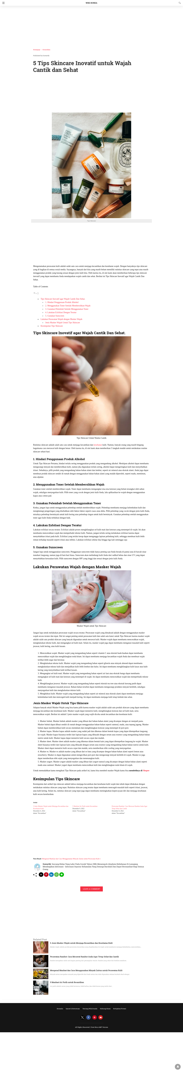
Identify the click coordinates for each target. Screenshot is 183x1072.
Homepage (36, 50)
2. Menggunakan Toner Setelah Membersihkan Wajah (67, 305)
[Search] (179, 2)
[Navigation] (3, 3)
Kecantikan (46, 50)
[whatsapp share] (56, 874)
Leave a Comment (91, 889)
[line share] (61, 874)
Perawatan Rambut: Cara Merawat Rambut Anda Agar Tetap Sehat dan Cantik (84, 956)
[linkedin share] (51, 874)
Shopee (146, 770)
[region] (90, 26)
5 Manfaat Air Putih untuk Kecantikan (84, 806)
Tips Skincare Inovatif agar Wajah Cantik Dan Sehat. (63, 299)
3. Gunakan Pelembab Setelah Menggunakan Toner (66, 309)
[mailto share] (41, 874)
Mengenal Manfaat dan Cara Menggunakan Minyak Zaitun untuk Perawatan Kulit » (71, 859)
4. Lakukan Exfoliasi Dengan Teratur (60, 312)
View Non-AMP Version (99, 1027)
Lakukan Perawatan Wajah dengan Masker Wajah (61, 319)
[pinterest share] (46, 874)
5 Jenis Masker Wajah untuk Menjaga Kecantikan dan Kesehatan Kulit (81, 943)
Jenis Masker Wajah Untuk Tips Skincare (62, 322)
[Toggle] (38, 293)
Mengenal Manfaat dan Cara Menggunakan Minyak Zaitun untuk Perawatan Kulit (86, 970)
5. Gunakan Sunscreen (54, 316)
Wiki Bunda (91, 3)
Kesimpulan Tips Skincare (52, 326)
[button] (91, 165)
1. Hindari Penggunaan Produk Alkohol (61, 302)
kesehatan (98, 445)
